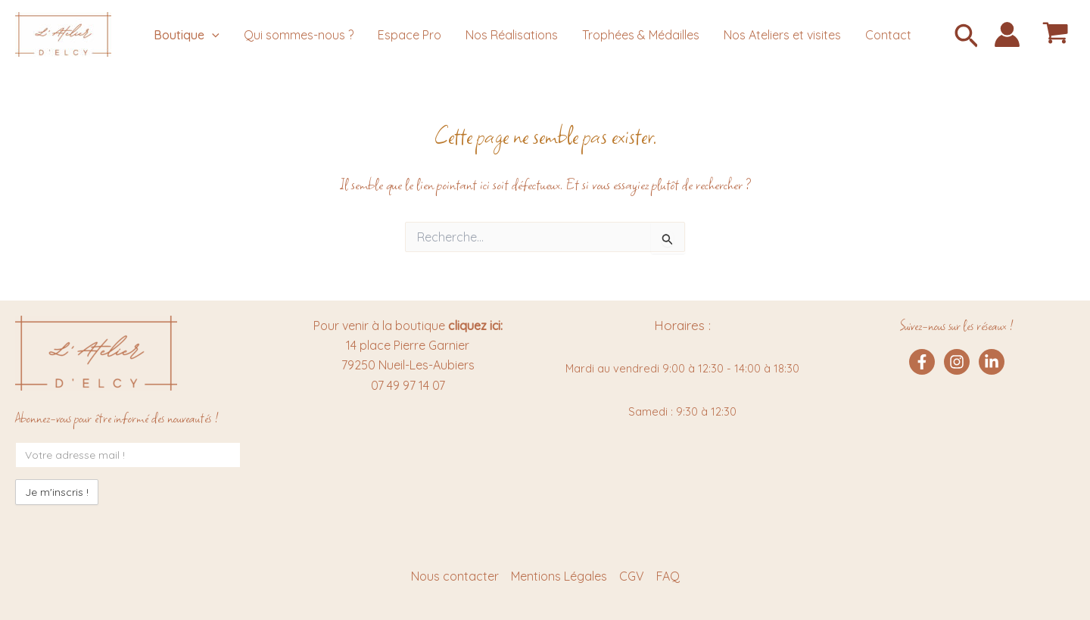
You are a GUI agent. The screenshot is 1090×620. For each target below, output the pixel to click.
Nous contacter (455, 576)
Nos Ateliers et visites (782, 34)
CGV (631, 576)
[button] (966, 37)
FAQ (668, 576)
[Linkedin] (991, 362)
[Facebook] (922, 362)
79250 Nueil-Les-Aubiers (408, 364)
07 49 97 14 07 (408, 385)
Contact (888, 34)
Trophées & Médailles (640, 34)
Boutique (187, 35)
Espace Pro (409, 34)
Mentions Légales (559, 576)
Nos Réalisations (512, 34)
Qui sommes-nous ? (298, 34)
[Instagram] (957, 362)
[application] (212, 35)
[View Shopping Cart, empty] (1055, 34)
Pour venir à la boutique (408, 325)
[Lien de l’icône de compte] (1007, 34)
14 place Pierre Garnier (407, 345)
